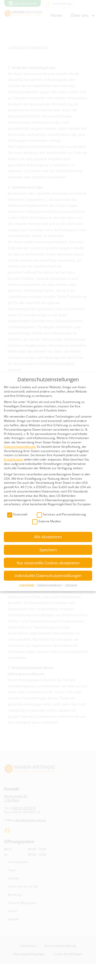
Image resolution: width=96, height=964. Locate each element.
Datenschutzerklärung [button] (49, 585)
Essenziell (17, 514)
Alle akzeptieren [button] (48, 536)
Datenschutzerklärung (20, 446)
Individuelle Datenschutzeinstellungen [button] (48, 575)
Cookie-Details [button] (27, 585)
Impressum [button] (71, 585)
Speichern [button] (48, 549)
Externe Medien (46, 521)
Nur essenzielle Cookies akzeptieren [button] (48, 562)
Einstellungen (13, 459)
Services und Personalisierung (61, 514)
